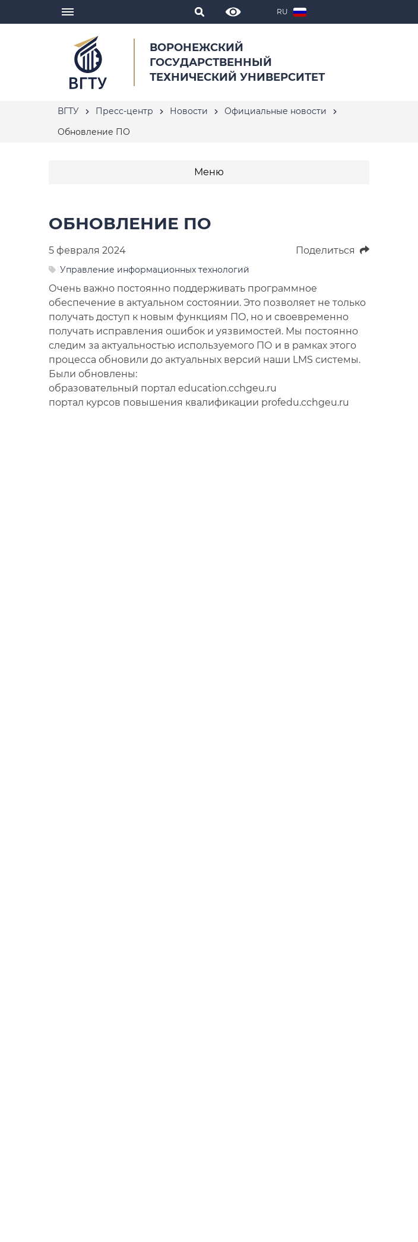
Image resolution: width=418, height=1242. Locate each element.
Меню (209, 172)
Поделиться (332, 250)
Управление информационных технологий (154, 269)
